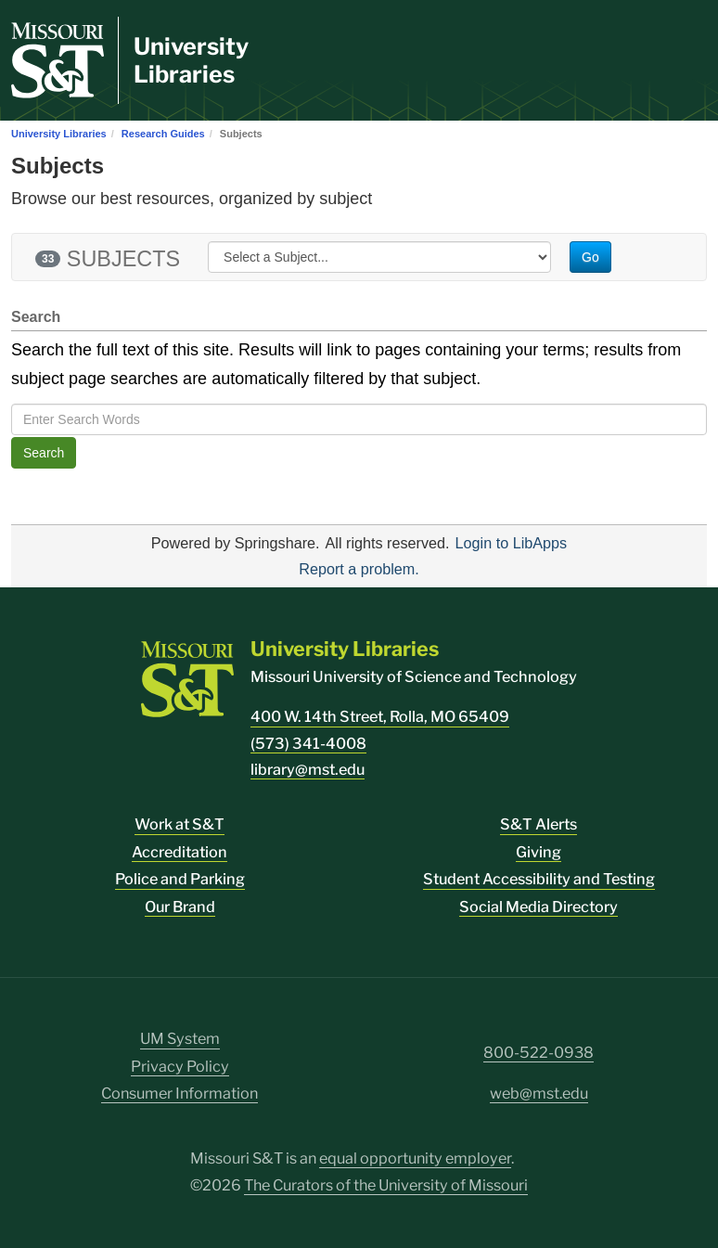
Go (590, 257)
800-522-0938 (538, 1052)
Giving (538, 852)
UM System (180, 1039)
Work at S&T (179, 824)
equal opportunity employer (415, 1158)
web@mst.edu (539, 1093)
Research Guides (163, 133)
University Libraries (191, 60)
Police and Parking (180, 879)
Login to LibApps (511, 542)
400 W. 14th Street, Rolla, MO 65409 (379, 717)
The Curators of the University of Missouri (386, 1185)
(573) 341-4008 (308, 744)
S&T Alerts (538, 824)
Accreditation (179, 852)
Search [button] (43, 452)
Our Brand (180, 907)
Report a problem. (359, 568)
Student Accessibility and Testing (539, 879)
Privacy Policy (180, 1066)
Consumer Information (179, 1093)
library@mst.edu (307, 769)
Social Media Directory (538, 907)
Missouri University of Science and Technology (413, 677)
